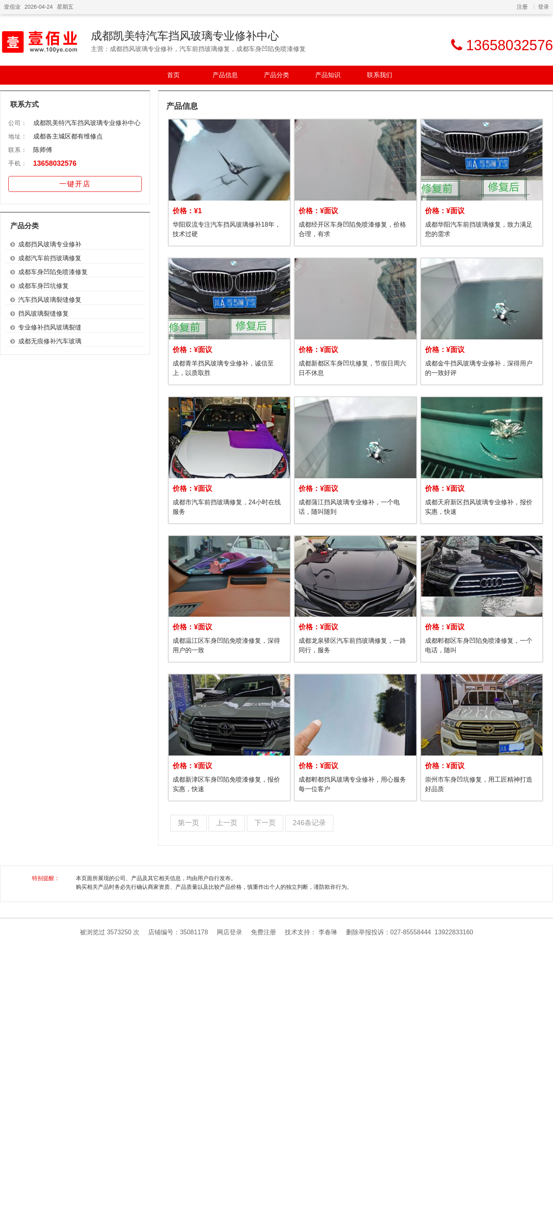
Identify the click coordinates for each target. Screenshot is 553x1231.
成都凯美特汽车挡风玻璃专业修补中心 (185, 36)
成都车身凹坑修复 (43, 285)
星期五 (65, 7)
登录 (543, 7)
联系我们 (379, 75)
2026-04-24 (38, 7)
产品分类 (276, 75)
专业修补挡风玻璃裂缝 (49, 327)
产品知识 (327, 75)
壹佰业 (12, 7)
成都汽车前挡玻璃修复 (49, 258)
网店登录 (229, 932)
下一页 (265, 823)
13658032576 (55, 163)
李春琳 (327, 932)
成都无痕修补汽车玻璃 (49, 341)
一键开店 (75, 184)
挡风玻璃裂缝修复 (43, 313)
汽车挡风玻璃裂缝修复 (49, 299)
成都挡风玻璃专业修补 (49, 244)
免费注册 (263, 932)
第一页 (188, 823)
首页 (173, 75)
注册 (522, 7)
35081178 (194, 932)
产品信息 (225, 75)
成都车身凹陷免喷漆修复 (53, 272)
